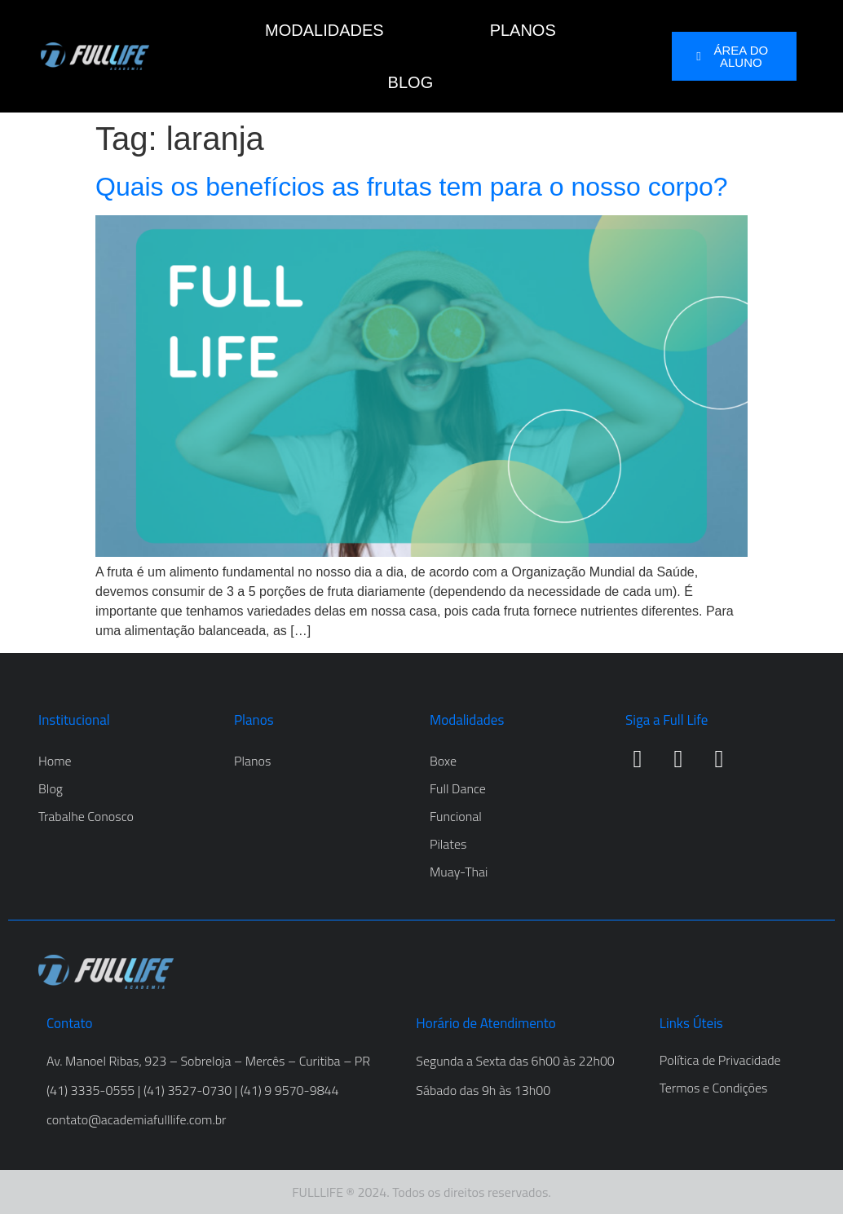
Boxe (443, 760)
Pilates (448, 844)
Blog (50, 788)
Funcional (456, 816)
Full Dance (458, 788)
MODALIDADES (324, 30)
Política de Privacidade (720, 1060)
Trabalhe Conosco (86, 816)
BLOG (411, 82)
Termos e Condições (714, 1087)
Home (55, 760)
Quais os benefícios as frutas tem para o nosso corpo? (411, 186)
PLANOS (523, 30)
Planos (252, 760)
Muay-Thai (459, 871)
